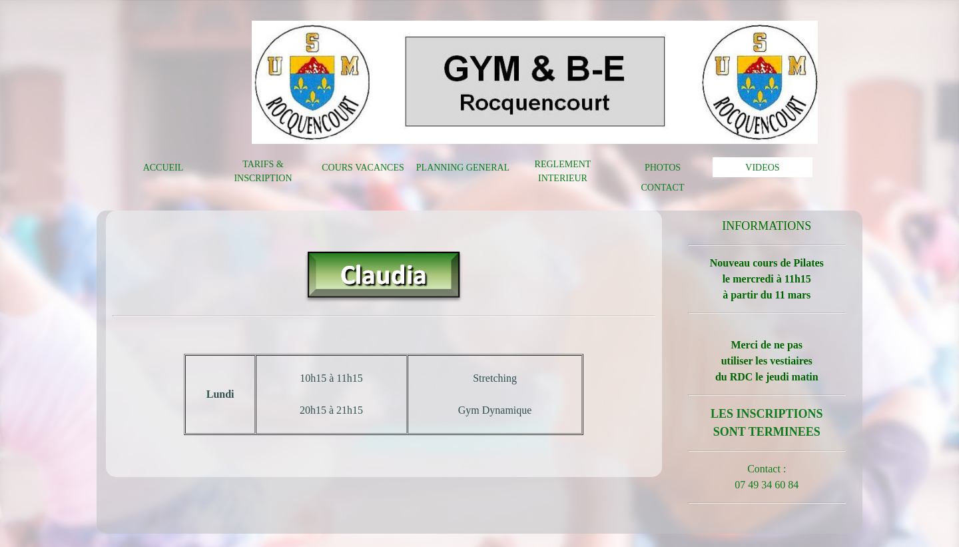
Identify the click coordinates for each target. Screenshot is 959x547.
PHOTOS (663, 168)
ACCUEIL (163, 168)
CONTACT (663, 188)
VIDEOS (762, 168)
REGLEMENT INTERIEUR (563, 171)
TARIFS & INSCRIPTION (263, 171)
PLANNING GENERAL (462, 168)
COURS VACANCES (363, 168)
